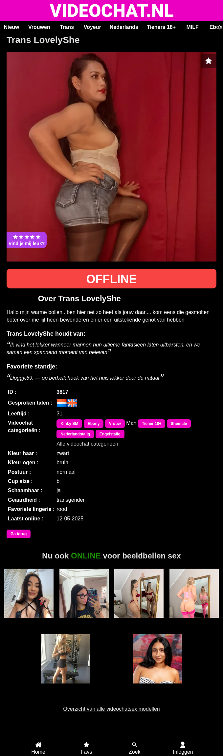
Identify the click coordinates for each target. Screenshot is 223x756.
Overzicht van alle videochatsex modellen (111, 709)
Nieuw (11, 27)
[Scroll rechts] (219, 27)
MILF (192, 27)
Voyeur (92, 27)
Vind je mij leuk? (27, 240)
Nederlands (124, 27)
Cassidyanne (194, 621)
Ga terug (19, 534)
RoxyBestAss (29, 621)
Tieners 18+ (161, 27)
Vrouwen (39, 27)
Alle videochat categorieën (87, 444)
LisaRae (84, 621)
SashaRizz (139, 621)
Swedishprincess (65, 687)
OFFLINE (111, 279)
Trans (67, 27)
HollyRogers (157, 687)
